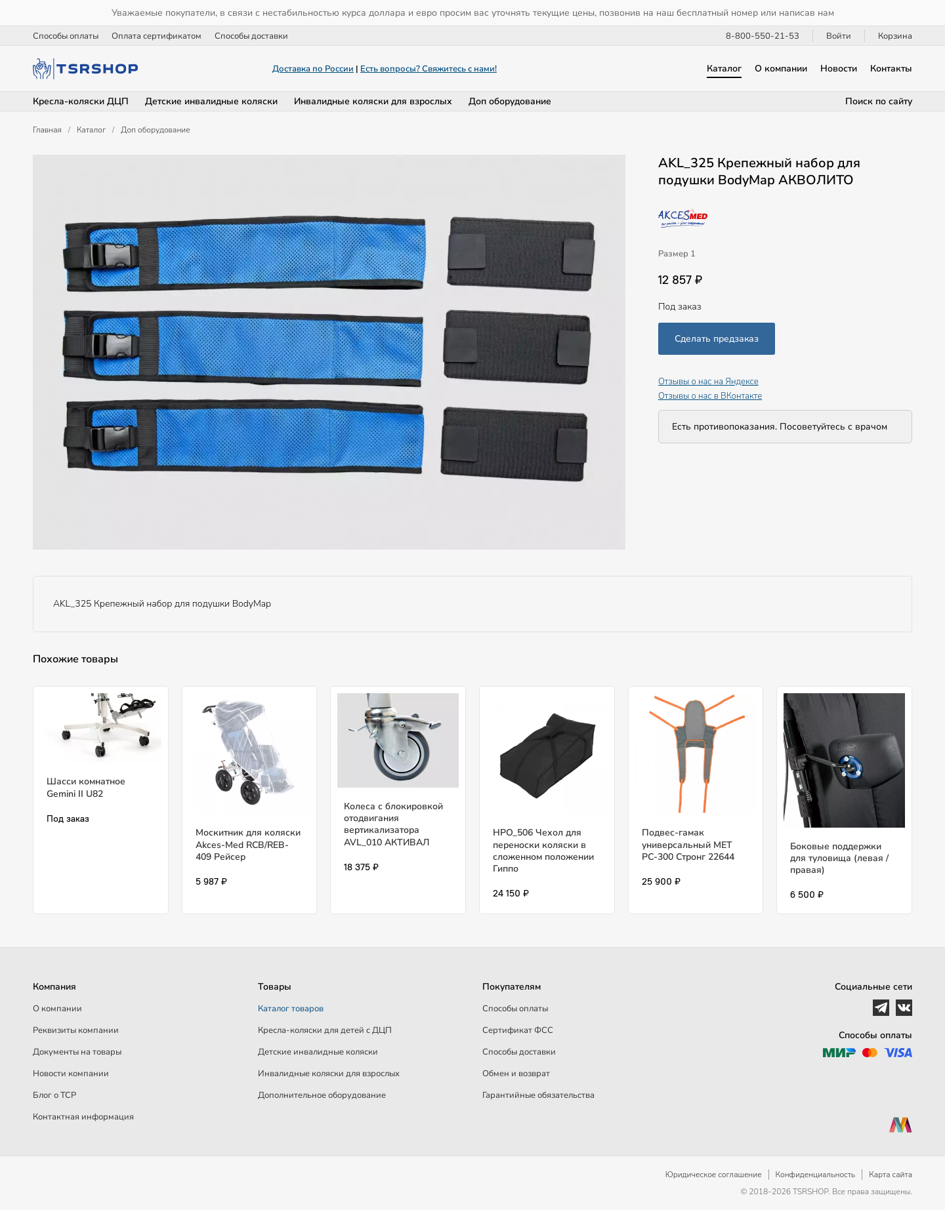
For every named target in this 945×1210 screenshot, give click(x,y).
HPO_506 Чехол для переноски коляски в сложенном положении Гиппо (543, 850)
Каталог (724, 68)
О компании (781, 68)
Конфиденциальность (816, 1174)
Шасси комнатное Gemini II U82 (86, 787)
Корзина (895, 36)
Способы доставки (251, 36)
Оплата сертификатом (156, 36)
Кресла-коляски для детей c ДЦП (325, 1030)
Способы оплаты (65, 36)
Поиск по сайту (878, 101)
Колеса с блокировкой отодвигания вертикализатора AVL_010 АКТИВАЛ (393, 824)
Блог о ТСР (54, 1095)
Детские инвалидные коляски (211, 101)
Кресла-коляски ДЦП (81, 101)
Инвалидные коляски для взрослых (373, 101)
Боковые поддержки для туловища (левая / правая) (839, 858)
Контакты (891, 68)
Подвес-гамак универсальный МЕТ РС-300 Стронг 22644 (688, 844)
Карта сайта (890, 1174)
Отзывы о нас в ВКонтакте (710, 396)
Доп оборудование (510, 101)
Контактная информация (83, 1117)
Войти (838, 36)
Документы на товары (77, 1052)
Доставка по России (313, 69)
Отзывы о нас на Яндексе (708, 382)
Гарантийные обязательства (538, 1095)
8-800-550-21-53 (762, 36)
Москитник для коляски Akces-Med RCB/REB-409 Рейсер (248, 844)
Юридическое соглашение (713, 1174)
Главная (47, 130)
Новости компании (71, 1073)
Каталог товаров (291, 1009)
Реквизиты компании (76, 1030)
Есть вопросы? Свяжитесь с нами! (428, 69)
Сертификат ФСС (517, 1030)
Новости (838, 68)
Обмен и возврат (516, 1073)
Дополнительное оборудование (322, 1095)
